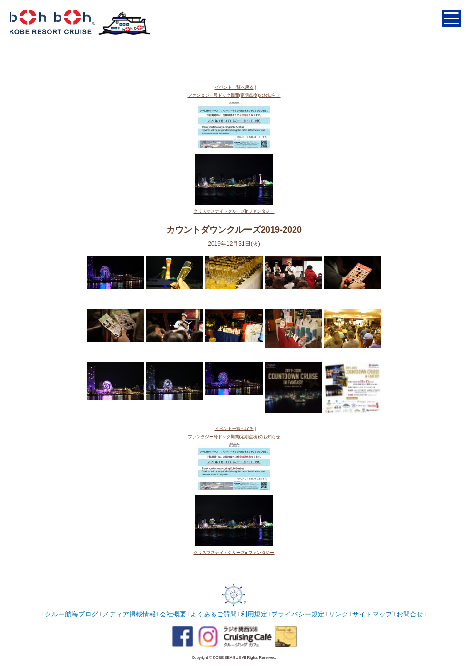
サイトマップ (372, 614)
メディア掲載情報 (129, 614)
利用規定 (254, 614)
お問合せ (410, 614)
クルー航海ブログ (71, 614)
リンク (338, 614)
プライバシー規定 (298, 614)
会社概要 (173, 614)
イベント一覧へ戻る (234, 87)
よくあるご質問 (213, 614)
